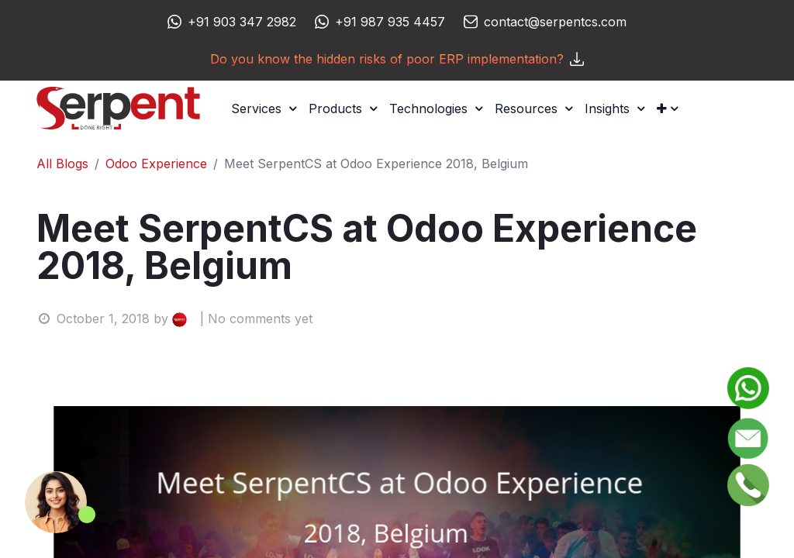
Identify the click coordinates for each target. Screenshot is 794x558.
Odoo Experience (156, 163)
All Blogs (62, 163)
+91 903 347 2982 (242, 21)
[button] (667, 108)
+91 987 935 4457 (390, 21)
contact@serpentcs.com (555, 21)
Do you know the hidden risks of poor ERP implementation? (397, 59)
